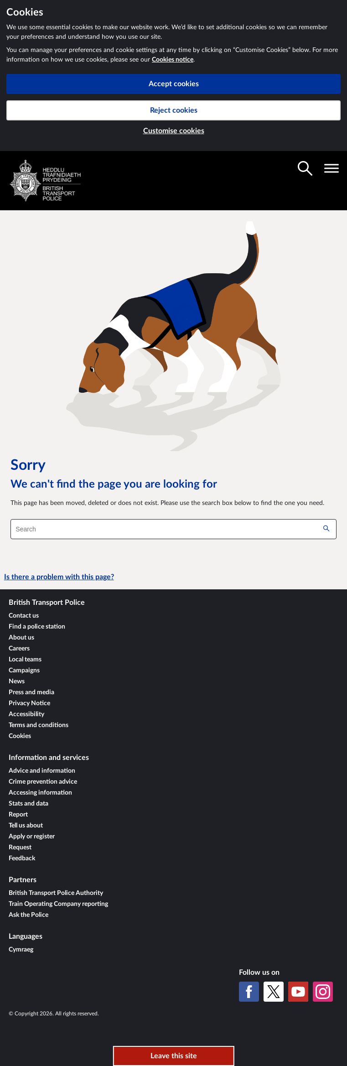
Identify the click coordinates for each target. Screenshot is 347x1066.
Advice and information (42, 771)
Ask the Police (28, 915)
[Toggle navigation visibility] (331, 168)
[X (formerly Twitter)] (274, 992)
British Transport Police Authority (56, 893)
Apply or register (32, 836)
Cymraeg (21, 949)
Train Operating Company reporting (58, 904)
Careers (19, 648)
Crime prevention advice (43, 782)
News (17, 681)
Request (20, 847)
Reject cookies (173, 110)
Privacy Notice (29, 703)
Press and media (31, 692)
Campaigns (24, 670)
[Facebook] (249, 992)
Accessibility (26, 714)
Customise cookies (173, 131)
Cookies (20, 736)
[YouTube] (298, 992)
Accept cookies (174, 84)
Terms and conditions (38, 725)
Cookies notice (172, 60)
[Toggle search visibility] (305, 168)
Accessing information (40, 793)
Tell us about (26, 825)
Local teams (25, 659)
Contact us (24, 616)
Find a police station (37, 627)
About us (21, 637)
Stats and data (28, 804)
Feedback (22, 858)
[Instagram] (323, 992)
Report (18, 814)
